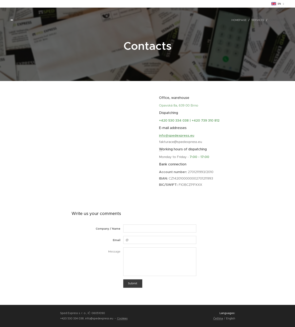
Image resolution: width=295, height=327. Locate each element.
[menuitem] (240, 20)
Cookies (122, 318)
